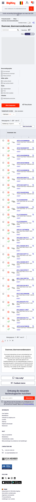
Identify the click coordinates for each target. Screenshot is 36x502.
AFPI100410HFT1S (22, 254)
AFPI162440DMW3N (23, 170)
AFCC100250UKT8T (23, 148)
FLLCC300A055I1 (22, 214)
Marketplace (5, 415)
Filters (15, 19)
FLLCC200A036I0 (22, 200)
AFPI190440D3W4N (23, 192)
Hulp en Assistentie (7, 435)
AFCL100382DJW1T (23, 262)
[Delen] (33, 23)
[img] (11, 3)
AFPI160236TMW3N (23, 163)
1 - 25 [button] (12, 120)
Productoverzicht (6, 19)
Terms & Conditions (12, 495)
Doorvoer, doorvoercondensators (10, 21)
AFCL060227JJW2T (23, 310)
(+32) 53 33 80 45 (8, 450)
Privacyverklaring (29, 404)
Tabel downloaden (27, 126)
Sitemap (4, 421)
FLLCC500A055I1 (22, 221)
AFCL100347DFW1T (23, 270)
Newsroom (5, 425)
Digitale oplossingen (7, 423)
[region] (18, 491)
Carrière (4, 419)
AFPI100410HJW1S (23, 285)
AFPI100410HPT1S (23, 185)
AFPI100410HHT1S (23, 177)
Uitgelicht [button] (8, 123)
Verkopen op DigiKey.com (8, 417)
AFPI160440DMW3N (23, 155)
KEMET (18, 144)
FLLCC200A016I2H (22, 207)
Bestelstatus (5, 437)
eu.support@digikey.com (10, 453)
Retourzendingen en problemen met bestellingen (14, 441)
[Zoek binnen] (9, 30)
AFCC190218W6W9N (23, 293)
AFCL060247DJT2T (23, 301)
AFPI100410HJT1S (22, 318)
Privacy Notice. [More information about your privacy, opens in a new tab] (24, 495)
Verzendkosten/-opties (8, 439)
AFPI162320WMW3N (23, 140)
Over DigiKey (5, 413)
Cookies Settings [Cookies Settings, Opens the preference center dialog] (17, 498)
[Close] (34, 482)
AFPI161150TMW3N (23, 229)
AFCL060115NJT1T (23, 238)
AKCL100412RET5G (23, 278)
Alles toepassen (10, 105)
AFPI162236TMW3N (23, 326)
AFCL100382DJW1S (23, 246)
